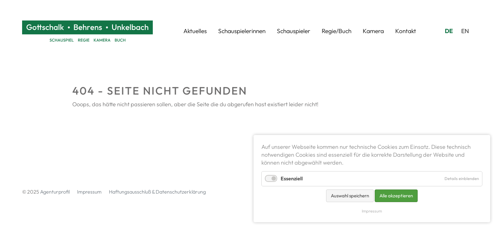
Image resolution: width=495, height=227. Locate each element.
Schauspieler (293, 31)
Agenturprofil (55, 192)
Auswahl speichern (350, 196)
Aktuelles (195, 31)
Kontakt (405, 31)
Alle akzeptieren (396, 196)
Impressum (89, 192)
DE (449, 31)
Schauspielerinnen (241, 31)
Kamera (373, 31)
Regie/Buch (336, 31)
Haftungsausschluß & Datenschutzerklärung (157, 192)
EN (465, 31)
